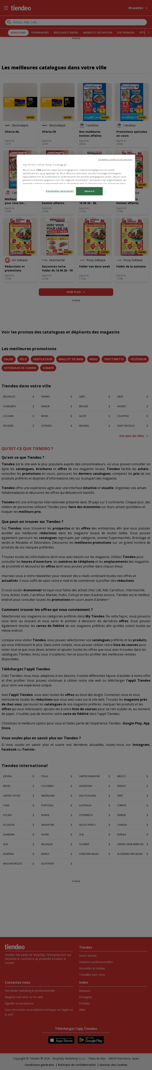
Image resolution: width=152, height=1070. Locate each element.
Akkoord (89, 191)
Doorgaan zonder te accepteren (115, 159)
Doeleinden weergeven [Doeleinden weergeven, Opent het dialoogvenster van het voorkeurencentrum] (60, 190)
